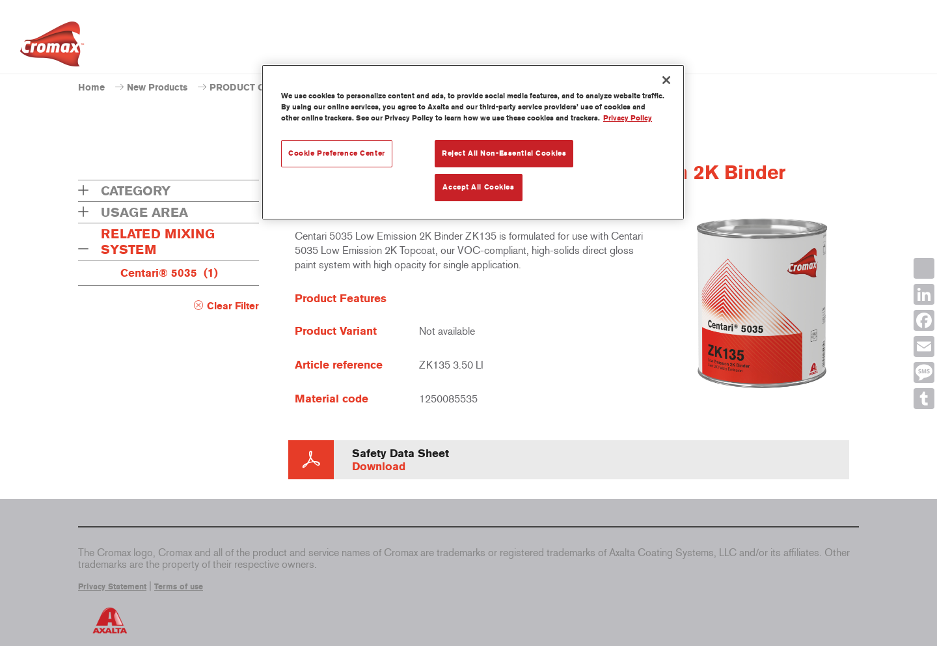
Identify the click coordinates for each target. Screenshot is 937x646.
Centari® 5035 (169, 272)
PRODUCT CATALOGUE (262, 87)
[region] (473, 142)
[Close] (666, 80)
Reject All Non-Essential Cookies (504, 153)
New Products (157, 87)
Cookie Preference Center (336, 153)
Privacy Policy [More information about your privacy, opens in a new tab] (627, 117)
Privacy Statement (112, 586)
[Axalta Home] (52, 47)
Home (91, 87)
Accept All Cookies (478, 186)
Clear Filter (233, 306)
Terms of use (178, 586)
